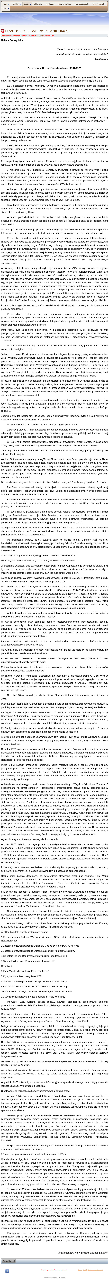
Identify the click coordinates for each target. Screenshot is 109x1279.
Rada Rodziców (64, 4)
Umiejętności (99, 4)
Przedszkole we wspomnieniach (37, 31)
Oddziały (16, 4)
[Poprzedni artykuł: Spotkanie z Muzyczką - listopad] (9, 1261)
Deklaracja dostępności (95, 1270)
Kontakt (85, 1270)
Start (6, 4)
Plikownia (38, 4)
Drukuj (40, 35)
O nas (27, 4)
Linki (6, 9)
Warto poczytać (82, 4)
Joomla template (48, 1277)
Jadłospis (50, 4)
